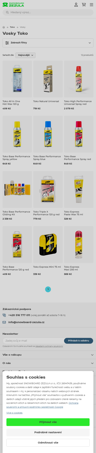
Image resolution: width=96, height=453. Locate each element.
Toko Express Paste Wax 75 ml (73, 213)
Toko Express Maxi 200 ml (71, 268)
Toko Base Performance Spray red (77, 158)
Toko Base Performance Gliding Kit (16, 213)
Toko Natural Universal (46, 101)
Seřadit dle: (8, 55)
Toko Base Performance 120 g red (16, 268)
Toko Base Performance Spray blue (47, 158)
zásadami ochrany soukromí (49, 346)
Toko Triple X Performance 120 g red (46, 213)
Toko (12, 27)
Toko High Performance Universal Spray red (78, 102)
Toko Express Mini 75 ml (47, 266)
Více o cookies (14, 413)
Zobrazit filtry (16, 43)
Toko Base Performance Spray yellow (16, 158)
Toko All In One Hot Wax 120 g (11, 102)
